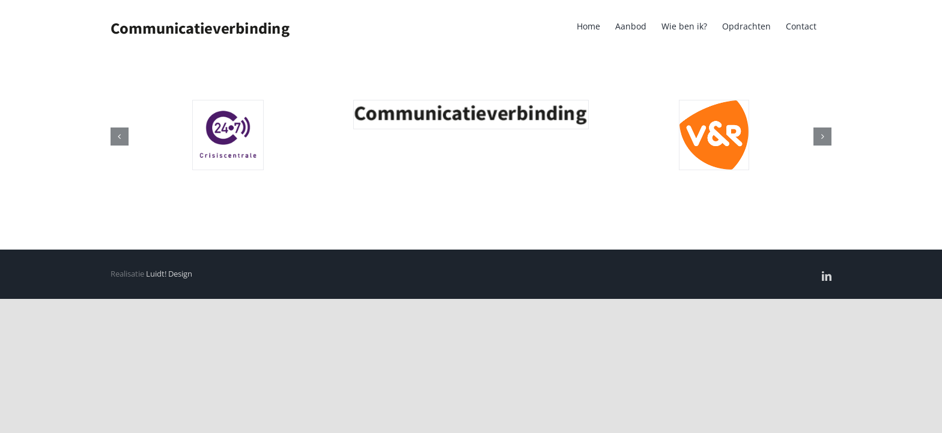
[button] (120, 136)
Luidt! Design (169, 273)
